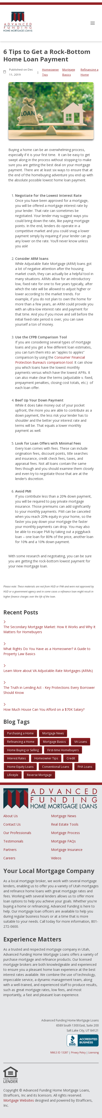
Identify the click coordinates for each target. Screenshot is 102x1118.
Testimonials (13, 841)
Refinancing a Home (89, 72)
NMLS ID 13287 (59, 1052)
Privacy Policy (78, 1052)
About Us (10, 816)
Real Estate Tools (64, 824)
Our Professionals (17, 832)
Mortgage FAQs (63, 841)
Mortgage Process (65, 832)
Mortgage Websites (18, 1100)
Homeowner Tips (50, 72)
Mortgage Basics (68, 72)
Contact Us (12, 824)
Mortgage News (63, 816)
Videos (56, 858)
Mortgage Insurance (67, 849)
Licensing (93, 1052)
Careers (9, 858)
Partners (10, 849)
